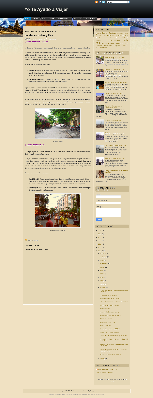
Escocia (99, 35)
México (112, 43)
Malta (107, 43)
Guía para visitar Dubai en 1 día (115, 145)
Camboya (112, 33)
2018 (100, 237)
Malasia (100, 43)
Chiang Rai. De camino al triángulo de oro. (113, 336)
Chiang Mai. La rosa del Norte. (109, 332)
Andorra (98, 33)
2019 (100, 234)
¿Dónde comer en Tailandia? (109, 295)
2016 (100, 244)
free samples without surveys (96, 394)
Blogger (112, 381)
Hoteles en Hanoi (105, 325)
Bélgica (104, 33)
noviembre (103, 257)
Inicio (27, 18)
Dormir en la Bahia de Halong (109, 312)
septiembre (104, 264)
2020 (100, 230)
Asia (43, 18)
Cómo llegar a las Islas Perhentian (116, 82)
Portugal (125, 43)
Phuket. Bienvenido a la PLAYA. (110, 329)
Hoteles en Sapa (105, 308)
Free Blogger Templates (80, 394)
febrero (102, 287)
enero (102, 358)
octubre (102, 260)
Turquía (98, 48)
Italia (126, 40)
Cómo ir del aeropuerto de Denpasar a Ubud (113, 107)
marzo (102, 284)
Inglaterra (118, 40)
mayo (102, 277)
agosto (102, 267)
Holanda (99, 40)
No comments (52, 39)
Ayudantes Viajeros (108, 370)
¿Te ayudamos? (90, 18)
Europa (51, 18)
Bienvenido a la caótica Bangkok (110, 354)
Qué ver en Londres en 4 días (114, 133)
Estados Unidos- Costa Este (107, 38)
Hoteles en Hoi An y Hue (39, 35)
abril (101, 280)
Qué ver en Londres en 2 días (114, 158)
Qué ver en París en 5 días (114, 93)
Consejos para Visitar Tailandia (110, 305)
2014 (100, 251)
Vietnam (35, 240)
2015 (100, 247)
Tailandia (125, 45)
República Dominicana (104, 45)
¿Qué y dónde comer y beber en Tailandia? (113, 302)
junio (101, 274)
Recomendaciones (64, 18)
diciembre (103, 253)
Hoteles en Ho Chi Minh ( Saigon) (110, 315)
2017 (100, 241)
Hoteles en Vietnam (106, 319)
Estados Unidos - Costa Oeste (118, 35)
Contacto (77, 18)
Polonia (118, 43)
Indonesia (108, 40)
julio (101, 270)
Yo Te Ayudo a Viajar (46, 9)
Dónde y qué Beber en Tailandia (110, 298)
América (36, 18)
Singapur (117, 45)
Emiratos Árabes (122, 33)
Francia (124, 37)
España (105, 35)
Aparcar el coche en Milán (113, 120)
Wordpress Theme (60, 394)
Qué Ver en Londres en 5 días (115, 57)
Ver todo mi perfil (105, 372)
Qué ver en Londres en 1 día (114, 70)
